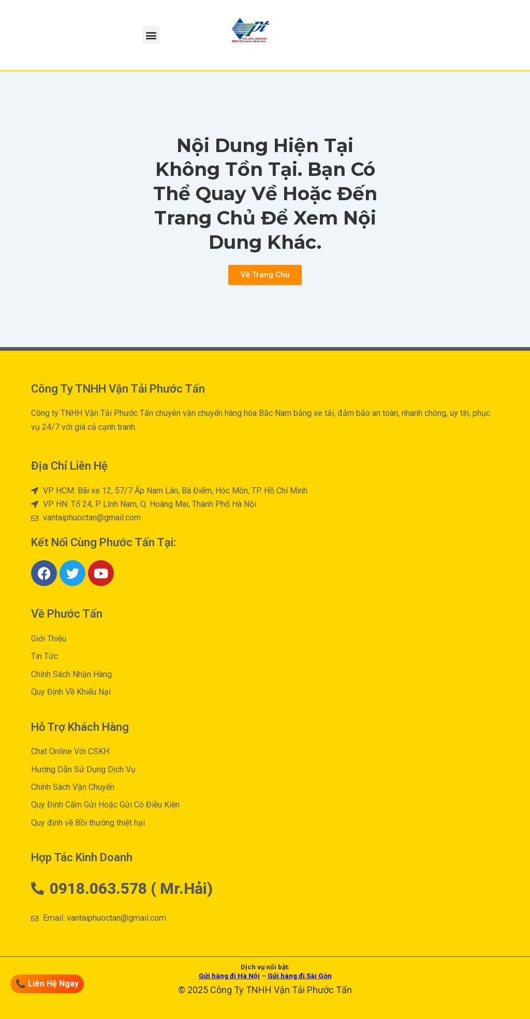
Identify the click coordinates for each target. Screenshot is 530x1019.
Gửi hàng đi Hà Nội (229, 976)
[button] (150, 34)
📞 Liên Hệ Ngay (47, 983)
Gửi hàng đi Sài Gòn (300, 976)
